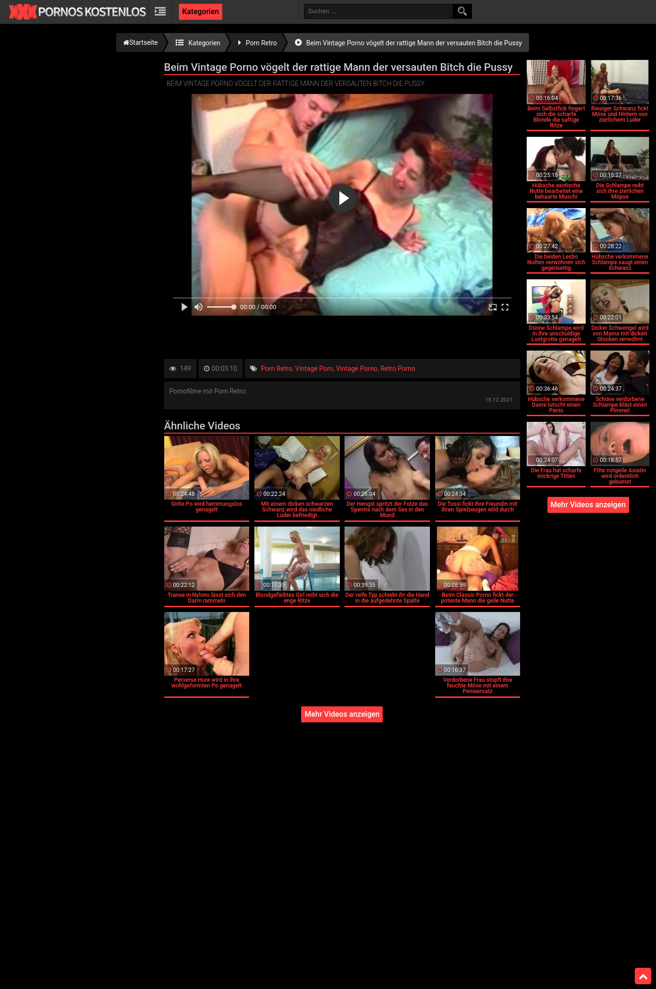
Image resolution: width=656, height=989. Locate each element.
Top (643, 976)
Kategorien (200, 11)
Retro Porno (397, 368)
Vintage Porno (357, 368)
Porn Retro (276, 368)
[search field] (378, 11)
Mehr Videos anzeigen (341, 714)
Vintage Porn (314, 368)
